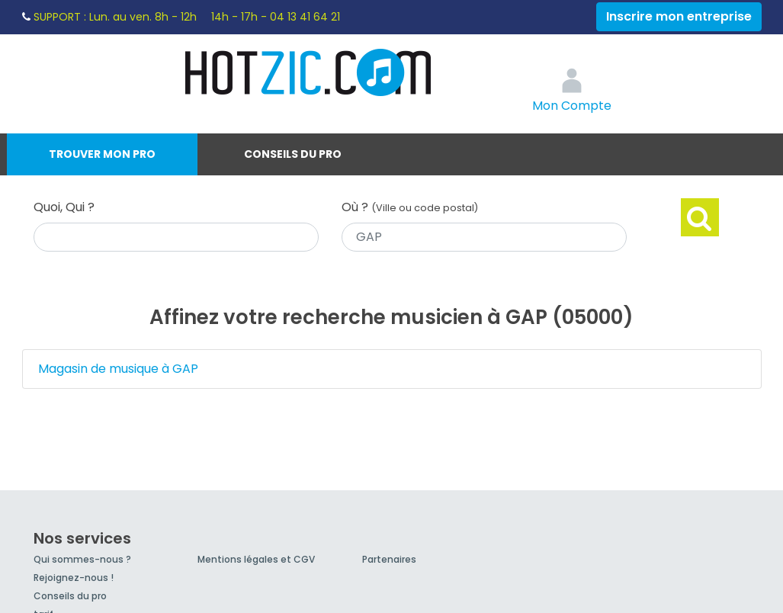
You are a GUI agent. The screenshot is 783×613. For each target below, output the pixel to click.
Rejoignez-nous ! (74, 577)
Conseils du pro (293, 154)
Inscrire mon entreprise (679, 16)
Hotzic (309, 72)
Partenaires (389, 559)
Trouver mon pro (102, 154)
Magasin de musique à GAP (118, 368)
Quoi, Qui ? (64, 207)
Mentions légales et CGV (256, 559)
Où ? (410, 207)
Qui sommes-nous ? (82, 559)
